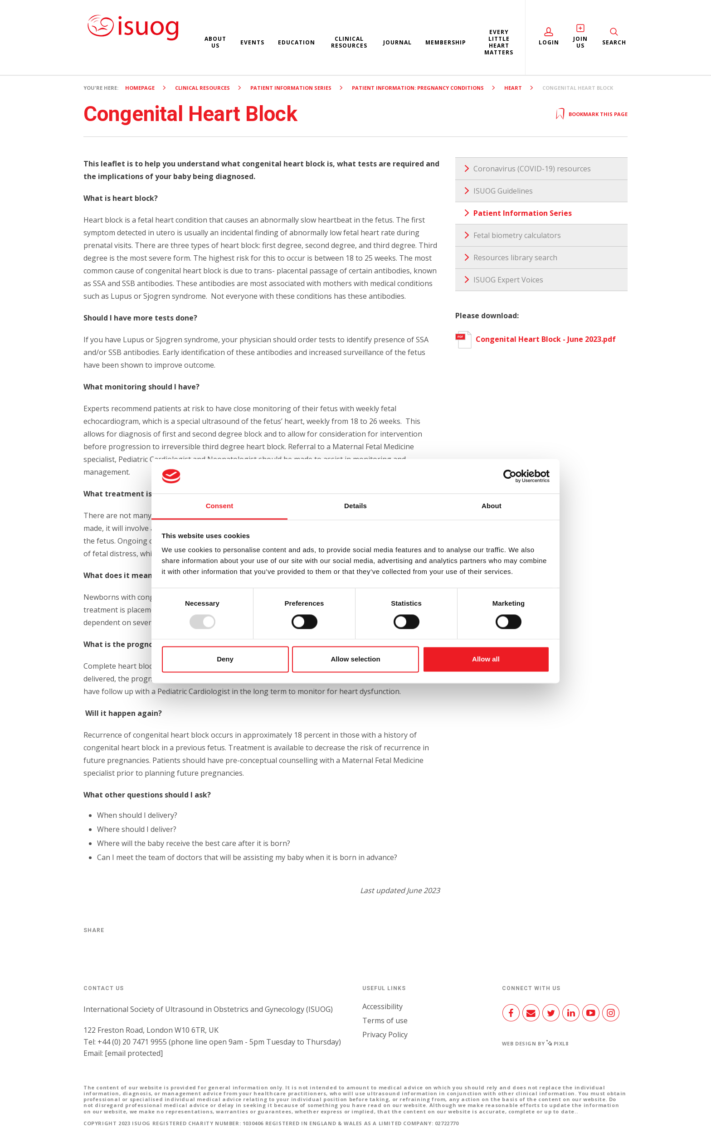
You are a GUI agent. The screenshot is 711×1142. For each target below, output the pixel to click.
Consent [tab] (220, 506)
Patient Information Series (290, 87)
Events (252, 42)
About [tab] (492, 506)
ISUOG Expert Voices (508, 280)
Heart (513, 87)
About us (215, 42)
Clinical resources (349, 42)
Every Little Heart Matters (498, 42)
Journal (397, 42)
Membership (445, 42)
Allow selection (355, 659)
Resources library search (515, 257)
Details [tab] (355, 506)
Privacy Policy (385, 1035)
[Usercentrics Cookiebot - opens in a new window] (510, 476)
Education (296, 42)
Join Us (581, 42)
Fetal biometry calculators (517, 235)
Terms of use (385, 1020)
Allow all (486, 659)
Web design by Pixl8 (535, 1043)
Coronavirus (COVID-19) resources (532, 169)
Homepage (140, 87)
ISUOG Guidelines (503, 191)
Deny (225, 659)
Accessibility (382, 1006)
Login (549, 42)
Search (614, 42)
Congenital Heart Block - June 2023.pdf (535, 339)
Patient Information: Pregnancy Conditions (418, 87)
